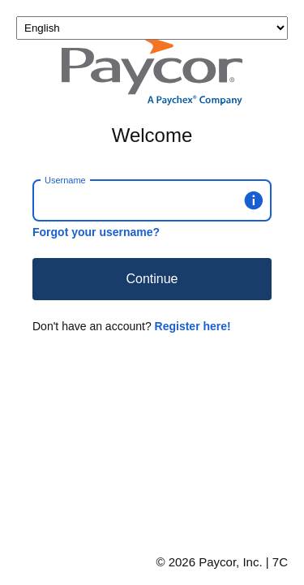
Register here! (193, 326)
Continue (152, 279)
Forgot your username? (96, 232)
